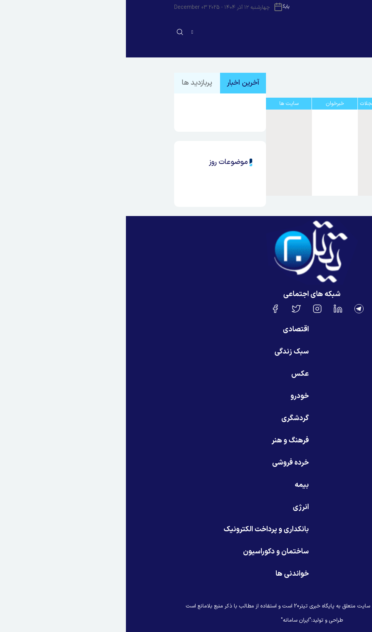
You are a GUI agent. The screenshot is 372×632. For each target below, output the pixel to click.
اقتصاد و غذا (301, 156)
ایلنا (301, 139)
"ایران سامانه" (170, 620)
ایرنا (301, 130)
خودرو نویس (301, 183)
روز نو (301, 165)
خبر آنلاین (301, 148)
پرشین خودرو (301, 174)
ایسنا (301, 121)
